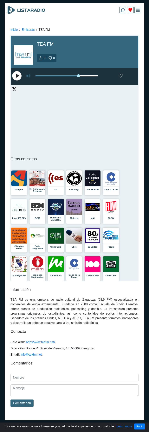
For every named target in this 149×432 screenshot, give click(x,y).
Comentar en (22, 403)
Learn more (124, 426)
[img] (137, 10)
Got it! (139, 426)
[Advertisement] (74, 25)
